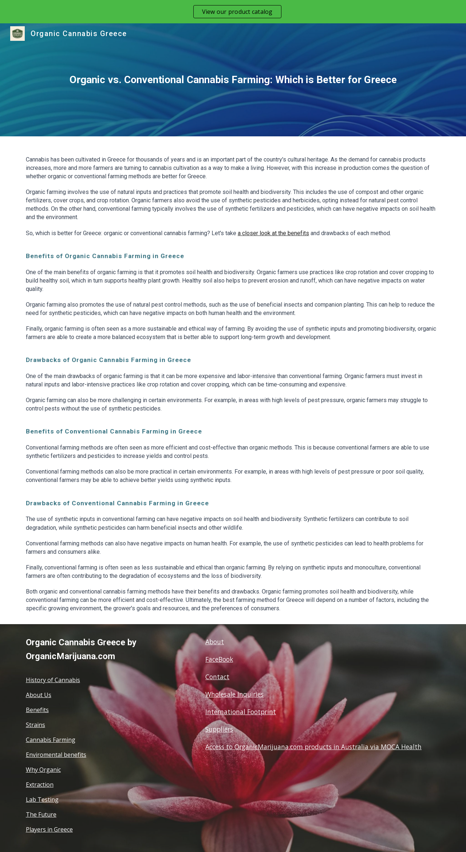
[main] (233, 80)
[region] (233, 11)
